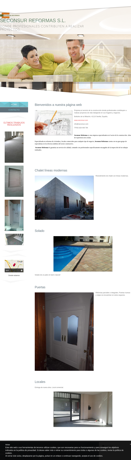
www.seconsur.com (81, 120)
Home (14, 104)
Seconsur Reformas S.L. (33, 20)
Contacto (14, 110)
